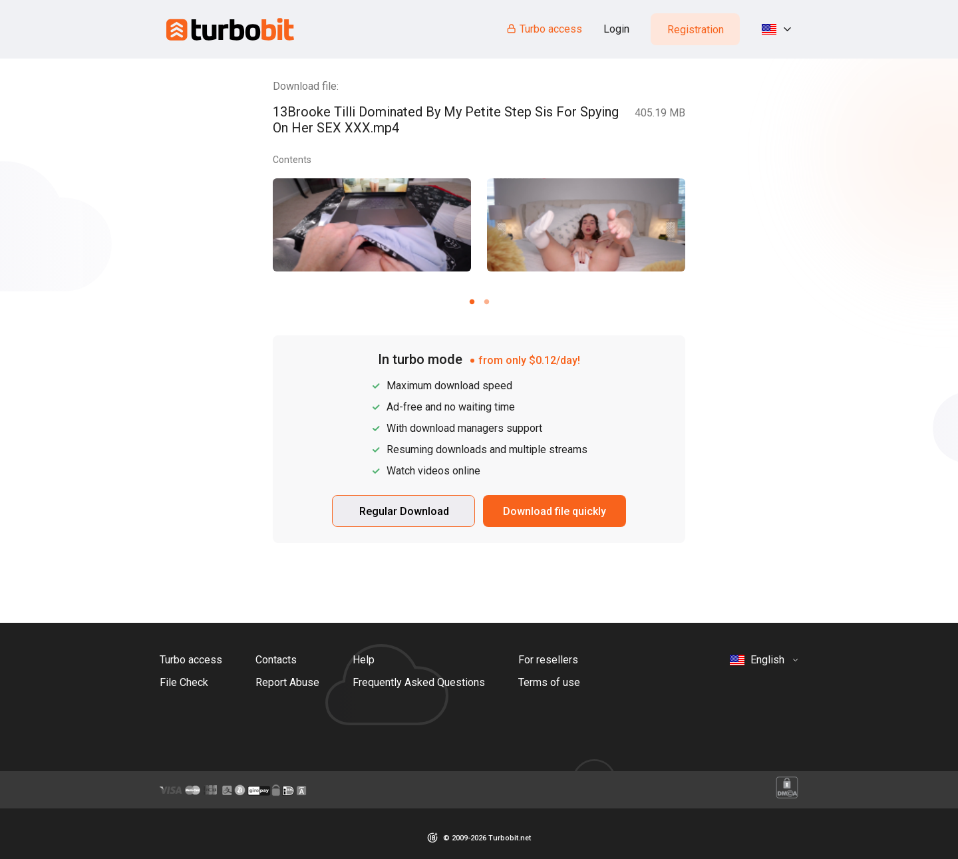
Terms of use (549, 682)
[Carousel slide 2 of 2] (486, 301)
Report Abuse (287, 682)
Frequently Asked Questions (419, 682)
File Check (184, 682)
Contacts (276, 659)
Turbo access (544, 29)
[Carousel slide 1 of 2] (471, 301)
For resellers (548, 659)
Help (364, 659)
